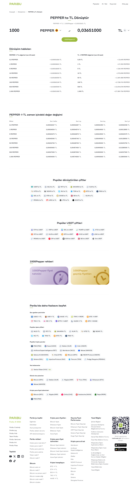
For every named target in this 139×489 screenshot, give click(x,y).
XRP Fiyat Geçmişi (77, 430)
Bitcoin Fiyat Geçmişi (78, 424)
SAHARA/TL (60, 331)
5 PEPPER (13, 68)
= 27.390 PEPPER (123, 64)
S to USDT (97, 239)
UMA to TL (51, 200)
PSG (72, 474)
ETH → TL (53, 469)
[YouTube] (10, 456)
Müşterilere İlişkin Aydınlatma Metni (97, 444)
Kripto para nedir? (36, 446)
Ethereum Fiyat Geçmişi (79, 427)
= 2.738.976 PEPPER (122, 82)
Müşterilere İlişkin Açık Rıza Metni (98, 449)
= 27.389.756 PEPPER (122, 91)
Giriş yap (125, 4)
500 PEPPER (13, 87)
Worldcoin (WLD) (67, 351)
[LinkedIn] (18, 456)
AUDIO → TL (76, 321)
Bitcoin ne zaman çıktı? (38, 473)
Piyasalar (96, 4)
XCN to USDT (69, 239)
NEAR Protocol (76, 462)
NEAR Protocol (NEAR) (90, 355)
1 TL (79, 64)
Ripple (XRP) (67, 380)
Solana (73, 477)
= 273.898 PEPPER (123, 73)
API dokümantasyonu (37, 434)
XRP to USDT (52, 230)
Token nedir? (34, 455)
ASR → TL (49, 317)
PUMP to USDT (82, 230)
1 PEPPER (13, 64)
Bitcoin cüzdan (35, 482)
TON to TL (75, 191)
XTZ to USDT (98, 230)
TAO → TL (53, 475)
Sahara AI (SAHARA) (39, 355)
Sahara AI (74, 453)
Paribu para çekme (36, 452)
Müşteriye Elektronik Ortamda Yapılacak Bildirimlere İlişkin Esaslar (99, 462)
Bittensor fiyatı (55, 431)
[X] (14, 456)
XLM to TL (92, 187)
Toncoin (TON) (74, 359)
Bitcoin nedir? (35, 470)
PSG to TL (101, 191)
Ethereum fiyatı (55, 425)
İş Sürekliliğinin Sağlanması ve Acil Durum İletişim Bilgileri (98, 455)
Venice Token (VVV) (41, 370)
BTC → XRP (92, 317)
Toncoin (73, 468)
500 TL (80, 87)
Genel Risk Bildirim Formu (100, 437)
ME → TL (48, 321)
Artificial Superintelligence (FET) (44, 351)
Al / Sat (104, 4)
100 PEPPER (13, 82)
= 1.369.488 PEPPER (122, 78)
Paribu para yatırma (37, 449)
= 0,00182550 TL (55, 78)
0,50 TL (80, 59)
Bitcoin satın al (35, 467)
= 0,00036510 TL (55, 73)
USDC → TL (36, 317)
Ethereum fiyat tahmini (58, 448)
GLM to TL (88, 196)
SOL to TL (36, 196)
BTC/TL (58, 336)
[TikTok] (14, 461)
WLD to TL (50, 187)
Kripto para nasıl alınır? (38, 443)
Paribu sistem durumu (37, 431)
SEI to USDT (83, 239)
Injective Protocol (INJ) (55, 359)
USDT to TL (36, 187)
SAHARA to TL (76, 187)
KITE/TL (85, 331)
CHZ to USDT (82, 234)
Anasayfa (12, 12)
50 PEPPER (13, 78)
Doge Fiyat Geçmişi (77, 436)
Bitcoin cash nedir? (36, 479)
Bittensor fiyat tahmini (58, 454)
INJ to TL (62, 191)
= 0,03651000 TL (55, 91)
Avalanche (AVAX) (83, 395)
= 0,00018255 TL (55, 68)
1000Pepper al (69, 39)
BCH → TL (53, 472)
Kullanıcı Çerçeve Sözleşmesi (97, 433)
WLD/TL (35, 331)
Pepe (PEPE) (100, 395)
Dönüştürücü (21, 12)
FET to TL (62, 187)
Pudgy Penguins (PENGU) (94, 359)
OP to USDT (53, 239)
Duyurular (113, 4)
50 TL (79, 78)
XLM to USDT (52, 234)
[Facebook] (10, 461)
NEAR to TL (49, 191)
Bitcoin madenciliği (36, 476)
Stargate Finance (77, 480)
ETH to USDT (37, 230)
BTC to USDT (67, 234)
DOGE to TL (62, 196)
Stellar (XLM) (65, 346)
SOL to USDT (67, 230)
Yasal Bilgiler (95, 470)
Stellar (73, 456)
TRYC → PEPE (77, 317)
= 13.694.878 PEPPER (122, 87)
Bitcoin (73, 471)
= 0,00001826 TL (55, 59)
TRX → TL (35, 321)
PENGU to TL (37, 200)
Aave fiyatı (54, 434)
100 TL (80, 82)
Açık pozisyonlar (35, 428)
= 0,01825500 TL (55, 87)
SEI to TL (75, 196)
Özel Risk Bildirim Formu (99, 440)
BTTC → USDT (61, 321)
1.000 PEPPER (14, 91)
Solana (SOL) (37, 359)
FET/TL (47, 331)
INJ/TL (35, 336)
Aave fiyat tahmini (56, 457)
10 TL (79, 73)
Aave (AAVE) (50, 346)
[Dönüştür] (69, 31)
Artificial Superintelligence (77, 449)
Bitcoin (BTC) (71, 355)
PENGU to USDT (38, 239)
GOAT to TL (77, 200)
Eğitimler (33, 422)
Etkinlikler (33, 425)
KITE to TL (36, 191)
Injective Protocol (77, 465)
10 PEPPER (13, 73)
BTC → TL (53, 466)
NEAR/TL (97, 331)
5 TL (79, 68)
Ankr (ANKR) (81, 346)
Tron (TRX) (82, 380)
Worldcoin (74, 445)
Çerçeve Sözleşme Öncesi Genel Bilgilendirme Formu (98, 427)
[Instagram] (22, 456)
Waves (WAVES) (85, 351)
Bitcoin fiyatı (54, 422)
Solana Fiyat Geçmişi (78, 433)
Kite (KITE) (57, 355)
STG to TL (48, 196)
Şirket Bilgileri (96, 422)
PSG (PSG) (36, 346)
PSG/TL (69, 336)
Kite (72, 459)
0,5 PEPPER (13, 59)
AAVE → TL (62, 317)
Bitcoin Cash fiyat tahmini (59, 451)
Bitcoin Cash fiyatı (56, 428)
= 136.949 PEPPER (123, 68)
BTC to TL (88, 191)
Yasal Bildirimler (96, 467)
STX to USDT (37, 234)
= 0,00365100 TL (55, 82)
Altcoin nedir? (35, 458)
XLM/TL (73, 331)
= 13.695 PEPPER (123, 59)
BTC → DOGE (91, 321)
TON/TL (46, 336)
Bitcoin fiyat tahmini (57, 445)
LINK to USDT (98, 234)
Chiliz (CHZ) (67, 395)
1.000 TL (81, 91)
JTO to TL (64, 200)
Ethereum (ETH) (97, 380)
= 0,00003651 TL (55, 64)
